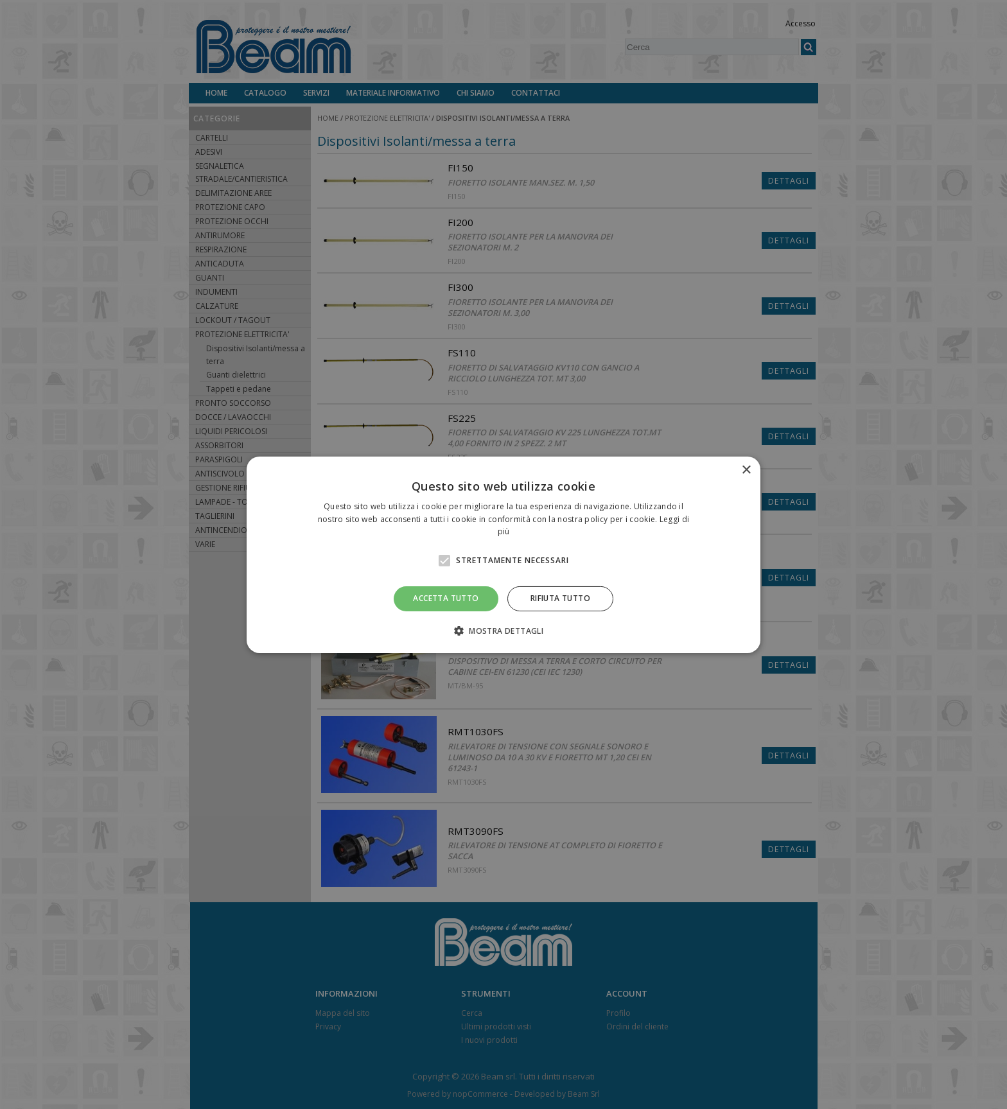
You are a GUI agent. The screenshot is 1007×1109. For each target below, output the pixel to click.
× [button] (746, 470)
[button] (503, 630)
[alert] (503, 554)
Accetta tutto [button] (445, 598)
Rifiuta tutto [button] (560, 598)
